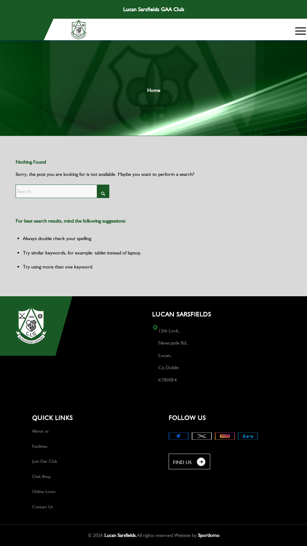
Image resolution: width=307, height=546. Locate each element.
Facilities (39, 446)
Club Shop (41, 476)
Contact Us (42, 506)
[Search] (62, 191)
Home (153, 90)
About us (40, 430)
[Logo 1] (79, 29)
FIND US (189, 462)
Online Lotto (44, 491)
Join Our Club (44, 461)
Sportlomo (209, 535)
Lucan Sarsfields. (120, 535)
